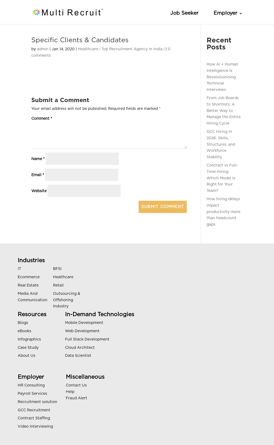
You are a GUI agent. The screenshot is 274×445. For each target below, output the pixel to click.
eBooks (24, 331)
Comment (41, 119)
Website (39, 191)
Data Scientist (78, 356)
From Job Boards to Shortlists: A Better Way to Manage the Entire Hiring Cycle (224, 110)
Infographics (29, 339)
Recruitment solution (37, 402)
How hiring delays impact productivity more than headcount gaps (223, 211)
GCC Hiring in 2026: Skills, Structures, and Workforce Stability (221, 144)
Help (70, 392)
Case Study (28, 348)
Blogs (23, 323)
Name (38, 159)
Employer (225, 13)
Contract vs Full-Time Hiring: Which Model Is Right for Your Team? (222, 178)
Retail (58, 285)
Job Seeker (184, 13)
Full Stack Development (87, 339)
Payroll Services (32, 394)
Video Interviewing (35, 426)
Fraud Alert (76, 398)
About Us (26, 356)
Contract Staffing (34, 418)
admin (42, 49)
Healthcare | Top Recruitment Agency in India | (121, 49)
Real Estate (28, 285)
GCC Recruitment (34, 410)
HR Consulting (31, 385)
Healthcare (63, 277)
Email (37, 175)
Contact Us (76, 385)
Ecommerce (29, 277)
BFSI (57, 269)
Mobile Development (84, 323)
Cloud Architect (80, 348)
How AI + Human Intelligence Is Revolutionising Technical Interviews (222, 77)
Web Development (82, 331)
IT (19, 269)
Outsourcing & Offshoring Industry (66, 300)
